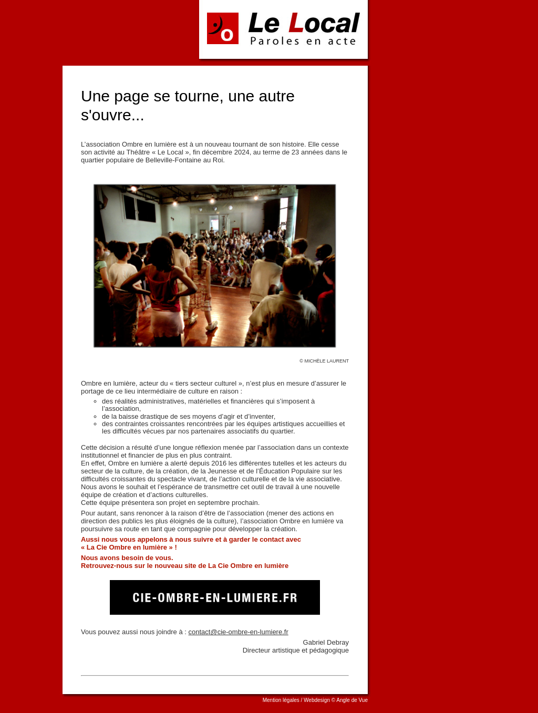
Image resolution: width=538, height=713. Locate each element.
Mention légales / (283, 700)
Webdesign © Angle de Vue (336, 700)
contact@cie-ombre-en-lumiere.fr (238, 632)
